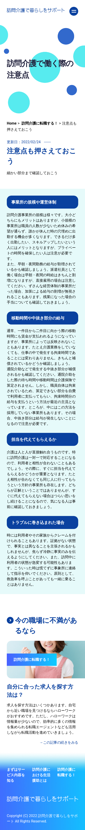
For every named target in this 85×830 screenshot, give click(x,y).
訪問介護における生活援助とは (41, 775)
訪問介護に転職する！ (66, 772)
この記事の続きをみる (60, 742)
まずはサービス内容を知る (16, 775)
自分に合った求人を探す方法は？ (40, 691)
